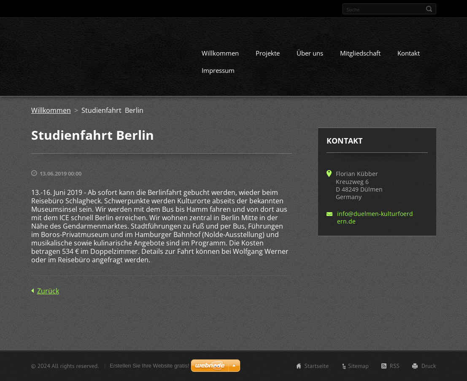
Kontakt (408, 53)
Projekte (268, 53)
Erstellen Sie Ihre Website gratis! (149, 365)
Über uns (310, 53)
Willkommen (220, 53)
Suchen (429, 8)
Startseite (317, 366)
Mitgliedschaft (360, 53)
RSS (395, 366)
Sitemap (358, 366)
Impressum (218, 70)
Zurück (48, 291)
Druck (428, 366)
